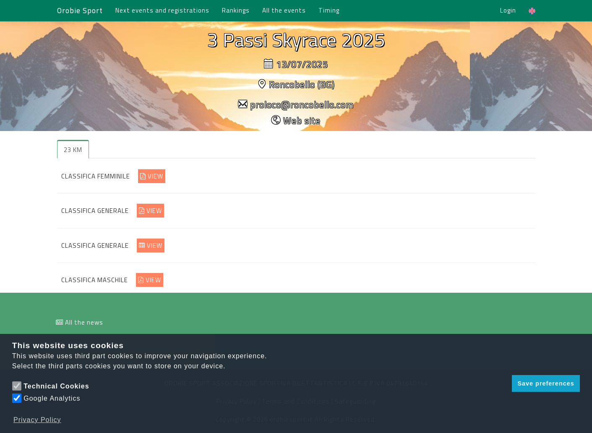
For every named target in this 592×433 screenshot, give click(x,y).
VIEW (151, 176)
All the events (284, 10)
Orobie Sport (80, 10)
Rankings (236, 10)
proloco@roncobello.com (302, 104)
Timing (328, 10)
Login (508, 10)
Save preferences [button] (545, 383)
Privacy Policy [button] (37, 419)
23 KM (73, 150)
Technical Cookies (56, 386)
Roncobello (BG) (302, 84)
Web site (302, 120)
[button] (503, 383)
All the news (84, 322)
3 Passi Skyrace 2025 (296, 39)
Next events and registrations (162, 10)
